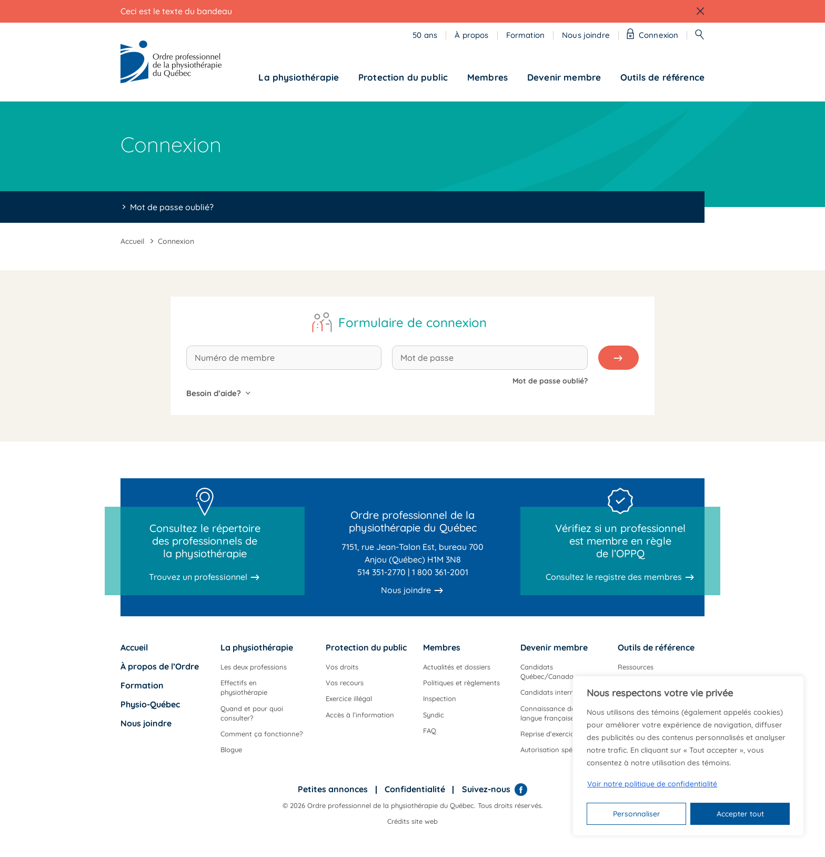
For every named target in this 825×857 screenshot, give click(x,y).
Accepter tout (740, 814)
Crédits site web (412, 821)
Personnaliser (636, 814)
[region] (688, 756)
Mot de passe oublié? (172, 207)
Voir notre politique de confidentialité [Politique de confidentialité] (652, 784)
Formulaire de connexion (412, 322)
